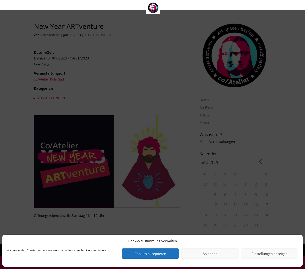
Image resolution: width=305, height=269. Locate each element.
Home (117, 6)
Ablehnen (210, 253)
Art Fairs (140, 6)
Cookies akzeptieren (150, 253)
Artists (163, 6)
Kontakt (186, 6)
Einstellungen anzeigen (270, 253)
